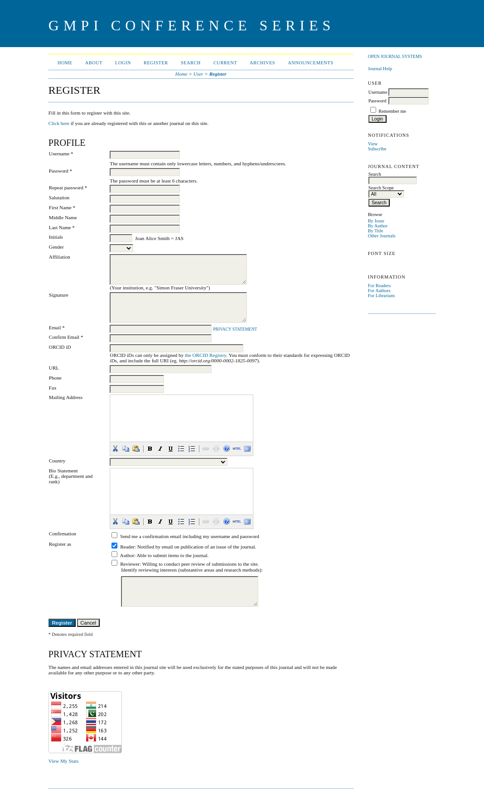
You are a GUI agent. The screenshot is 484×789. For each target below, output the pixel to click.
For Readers (379, 285)
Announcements (310, 62)
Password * (60, 170)
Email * (57, 327)
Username (377, 92)
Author (127, 555)
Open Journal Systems (395, 56)
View (373, 143)
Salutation (59, 197)
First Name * (62, 207)
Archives (262, 62)
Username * (61, 153)
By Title (375, 230)
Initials (56, 237)
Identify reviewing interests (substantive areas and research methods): (191, 570)
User (198, 74)
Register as (60, 544)
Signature (58, 295)
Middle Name (63, 217)
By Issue (376, 220)
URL (54, 367)
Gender (56, 247)
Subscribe (377, 148)
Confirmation (62, 533)
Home (65, 62)
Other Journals (382, 235)
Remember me (392, 111)
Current (225, 62)
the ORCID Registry (205, 355)
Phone (55, 377)
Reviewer (130, 564)
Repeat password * (68, 187)
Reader (127, 546)
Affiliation (59, 257)
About (93, 62)
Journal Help (380, 68)
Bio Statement (63, 470)
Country (57, 460)
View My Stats (63, 761)
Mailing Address (65, 397)
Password (377, 100)
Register (156, 62)
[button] (115, 448)
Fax (53, 387)
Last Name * (62, 227)
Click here (58, 123)
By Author (378, 225)
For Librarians (381, 295)
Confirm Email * (66, 337)
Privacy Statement (235, 329)
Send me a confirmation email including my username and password (189, 536)
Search (191, 62)
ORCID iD (60, 347)
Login (123, 62)
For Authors (379, 290)
